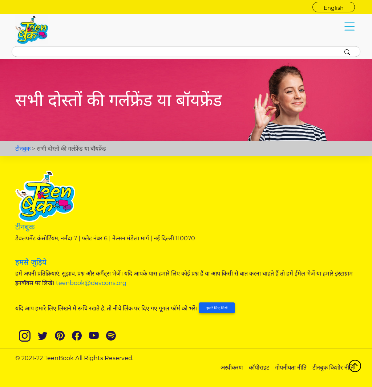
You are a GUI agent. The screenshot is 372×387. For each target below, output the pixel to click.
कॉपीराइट (259, 367)
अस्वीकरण (232, 367)
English (334, 8)
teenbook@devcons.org (91, 282)
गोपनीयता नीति (291, 367)
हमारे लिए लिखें (216, 308)
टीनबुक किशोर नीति (333, 367)
